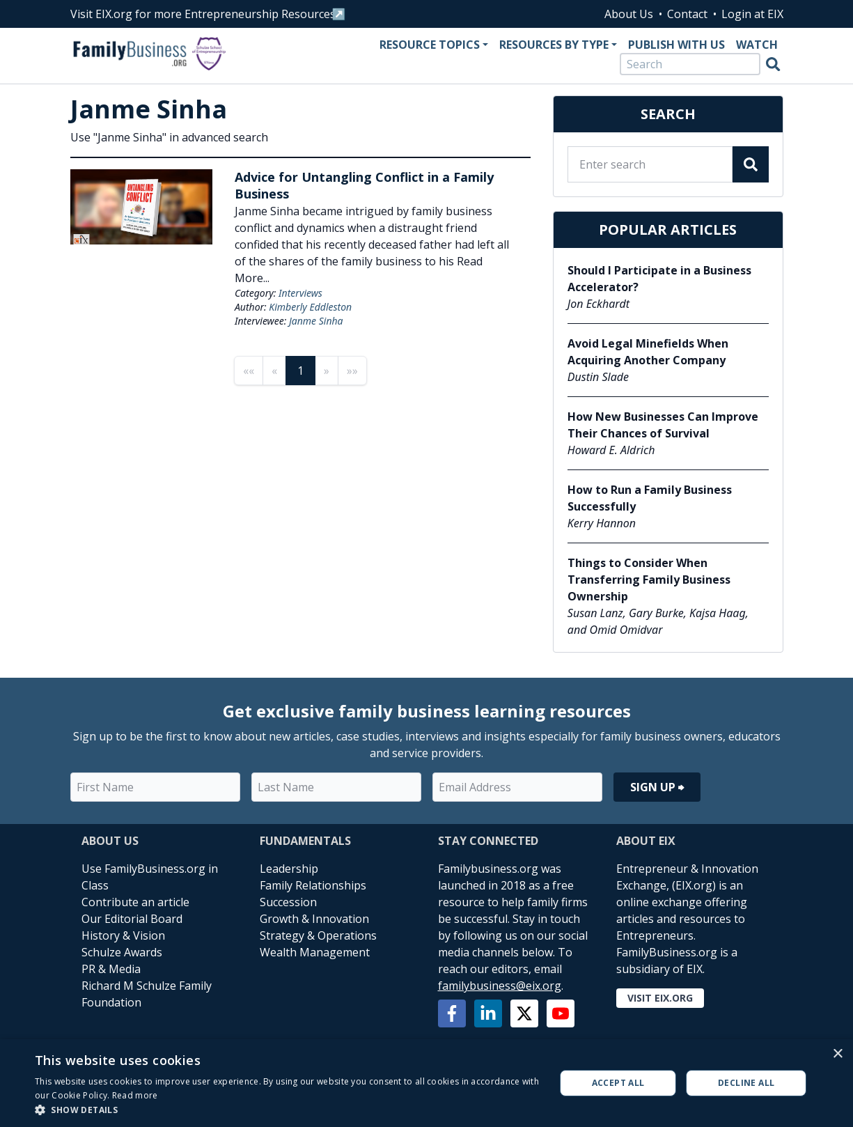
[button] (287, 1110)
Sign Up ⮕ (657, 787)
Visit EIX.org (660, 997)
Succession (288, 902)
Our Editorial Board (131, 918)
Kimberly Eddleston (310, 306)
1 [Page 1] (300, 370)
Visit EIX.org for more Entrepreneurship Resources (203, 14)
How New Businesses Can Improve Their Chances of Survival (663, 425)
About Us (628, 14)
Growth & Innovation (314, 918)
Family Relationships (313, 885)
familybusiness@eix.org (499, 985)
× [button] (837, 1054)
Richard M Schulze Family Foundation (146, 994)
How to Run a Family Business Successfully (650, 498)
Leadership (289, 868)
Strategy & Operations (318, 935)
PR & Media (111, 969)
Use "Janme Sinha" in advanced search (169, 137)
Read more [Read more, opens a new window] (135, 1095)
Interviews (300, 293)
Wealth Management (315, 952)
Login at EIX (752, 14)
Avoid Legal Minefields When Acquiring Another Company (648, 352)
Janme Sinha (316, 320)
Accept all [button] (618, 1083)
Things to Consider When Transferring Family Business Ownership (649, 579)
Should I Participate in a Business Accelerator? (659, 279)
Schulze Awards (121, 952)
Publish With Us (676, 44)
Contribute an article (135, 902)
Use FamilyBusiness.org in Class (149, 877)
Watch (757, 44)
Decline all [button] (746, 1083)
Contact (687, 14)
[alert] (426, 1083)
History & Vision (123, 935)
